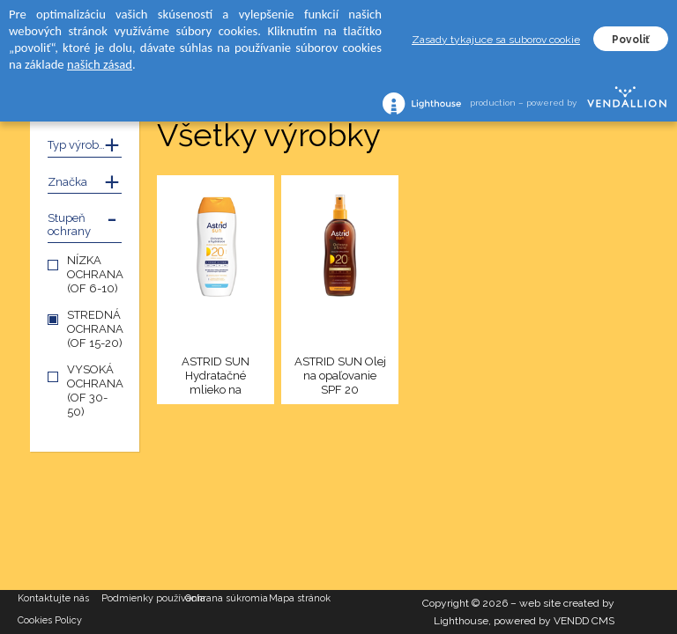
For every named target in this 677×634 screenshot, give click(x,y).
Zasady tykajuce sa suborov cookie (496, 39)
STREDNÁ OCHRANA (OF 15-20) (95, 329)
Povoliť (631, 39)
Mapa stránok (300, 598)
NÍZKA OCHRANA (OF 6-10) (95, 274)
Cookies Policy (50, 620)
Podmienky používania (143, 598)
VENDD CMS (584, 621)
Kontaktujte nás (53, 598)
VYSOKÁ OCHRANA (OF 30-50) (95, 390)
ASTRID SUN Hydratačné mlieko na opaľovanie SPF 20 (216, 376)
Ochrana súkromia (226, 598)
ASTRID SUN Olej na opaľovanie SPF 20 (340, 375)
